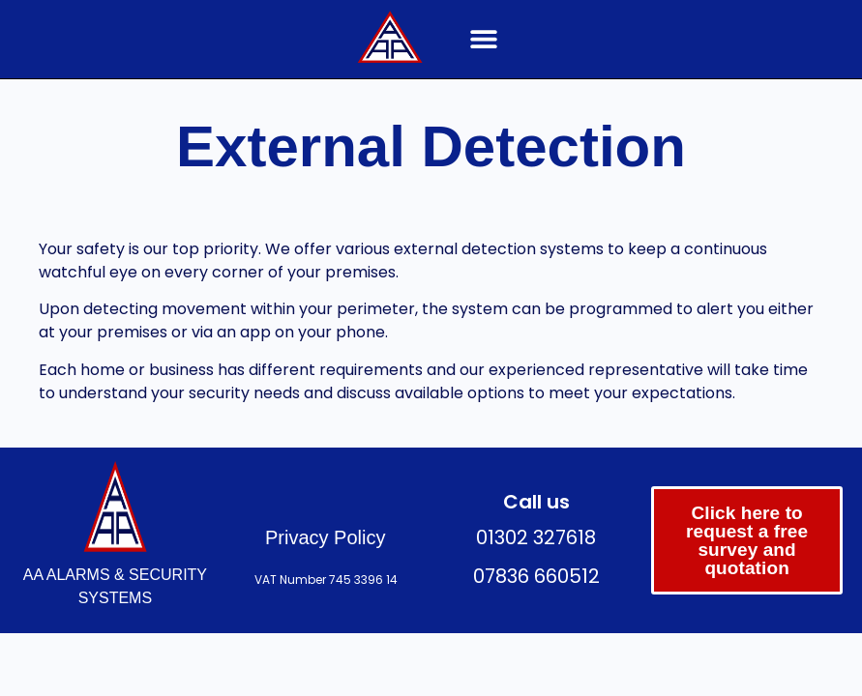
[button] (483, 39)
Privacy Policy (325, 537)
